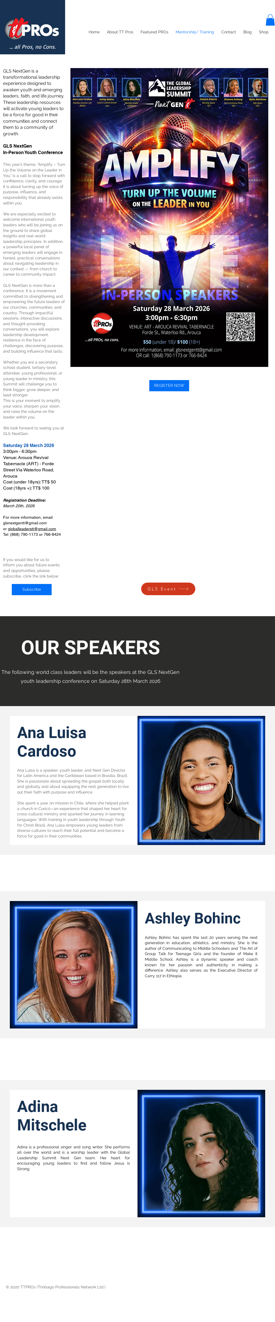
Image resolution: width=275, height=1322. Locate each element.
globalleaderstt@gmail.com (32, 529)
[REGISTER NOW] (169, 385)
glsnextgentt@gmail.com (25, 523)
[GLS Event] (168, 589)
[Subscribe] (32, 589)
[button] (270, 20)
